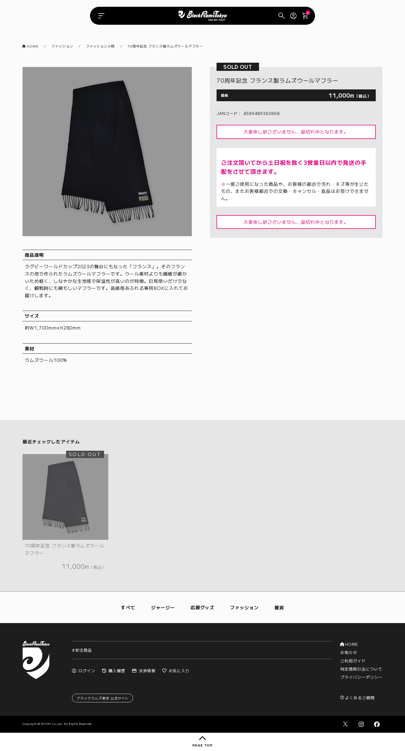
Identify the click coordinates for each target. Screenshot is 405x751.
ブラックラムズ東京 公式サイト (102, 698)
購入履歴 (113, 670)
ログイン (83, 670)
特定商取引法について (361, 669)
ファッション (62, 46)
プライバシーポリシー (361, 677)
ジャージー (163, 607)
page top (202, 741)
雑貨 (279, 607)
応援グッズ (203, 607)
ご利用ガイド (353, 661)
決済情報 (144, 670)
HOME (30, 46)
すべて (128, 607)
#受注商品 (82, 650)
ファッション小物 (100, 46)
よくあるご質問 (357, 697)
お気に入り (176, 670)
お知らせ (348, 652)
